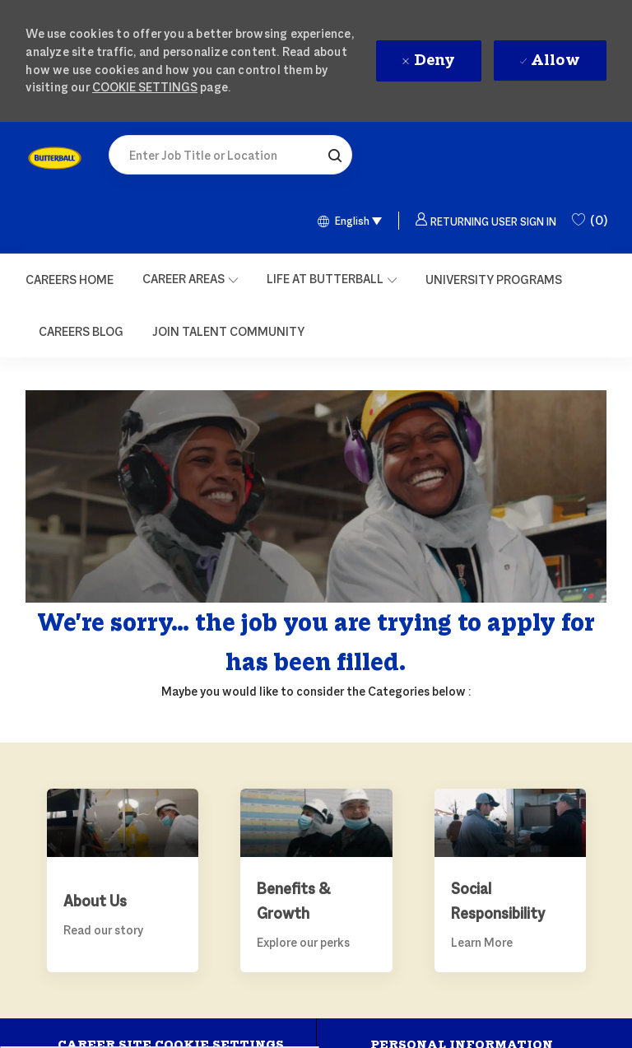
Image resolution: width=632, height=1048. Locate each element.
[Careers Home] (70, 280)
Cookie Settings (145, 87)
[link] (55, 158)
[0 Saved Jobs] (589, 220)
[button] (335, 155)
